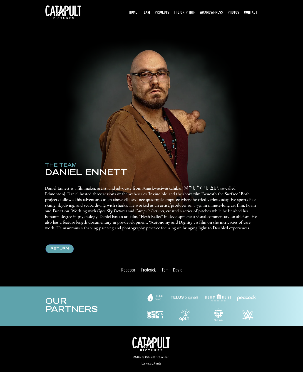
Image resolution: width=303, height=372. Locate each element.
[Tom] (165, 270)
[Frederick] (148, 270)
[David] (178, 270)
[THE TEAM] (60, 165)
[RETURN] (59, 248)
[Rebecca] (128, 270)
